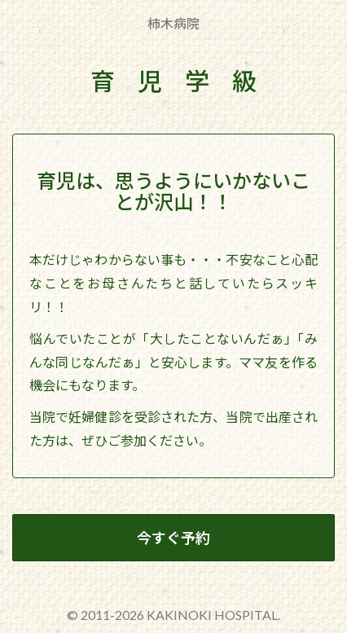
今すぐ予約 (173, 538)
